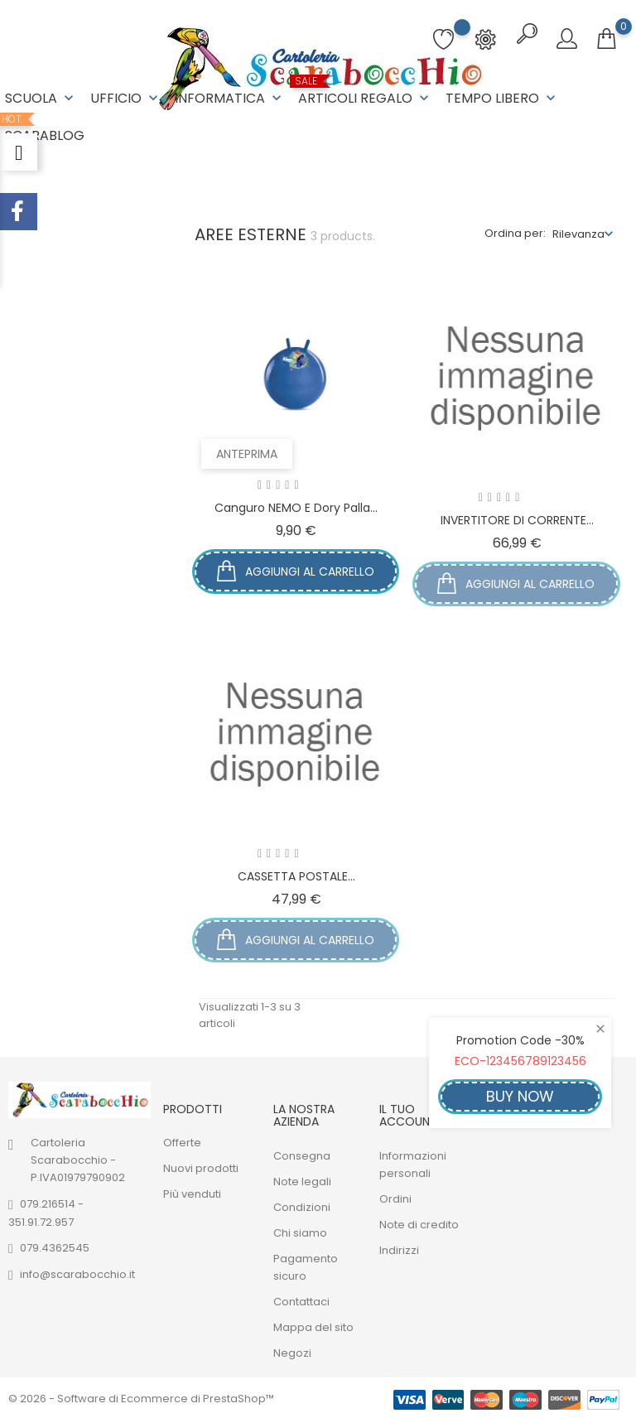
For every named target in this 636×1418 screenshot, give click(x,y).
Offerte (182, 1142)
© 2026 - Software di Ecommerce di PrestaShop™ (141, 1397)
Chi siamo (300, 1231)
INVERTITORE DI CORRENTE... (517, 518)
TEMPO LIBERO (502, 98)
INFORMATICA (230, 98)
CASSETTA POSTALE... (296, 874)
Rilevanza (578, 232)
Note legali (302, 1180)
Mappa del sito (313, 1326)
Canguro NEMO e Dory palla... (296, 506)
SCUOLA (41, 98)
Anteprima (248, 452)
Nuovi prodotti (200, 1167)
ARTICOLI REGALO (365, 91)
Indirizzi (399, 1248)
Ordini (395, 1197)
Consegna (301, 1154)
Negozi (292, 1351)
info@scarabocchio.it (77, 1273)
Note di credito (419, 1223)
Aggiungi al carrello (295, 571)
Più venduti (192, 1193)
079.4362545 (54, 1246)
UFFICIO (125, 98)
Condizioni (301, 1205)
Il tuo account (408, 1113)
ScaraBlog (44, 129)
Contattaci (301, 1300)
